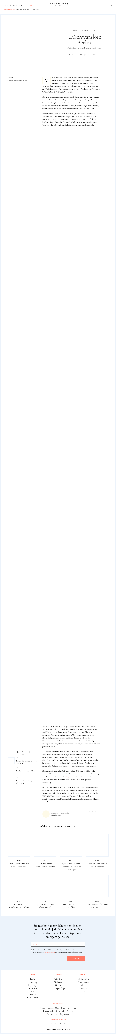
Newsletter (71, 1008)
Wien (32, 991)
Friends (69, 1011)
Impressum (64, 1014)
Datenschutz (52, 1014)
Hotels (58, 985)
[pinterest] (60, 1024)
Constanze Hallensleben (76, 55)
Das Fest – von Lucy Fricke (25, 771)
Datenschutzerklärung (49, 952)
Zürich (33, 994)
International (32, 997)
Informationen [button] (58, 1003)
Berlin (32, 979)
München (33, 988)
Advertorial (84, 60)
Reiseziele (58, 979)
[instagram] (55, 1024)
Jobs (63, 1011)
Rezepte (19, 9)
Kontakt (50, 1008)
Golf (83, 985)
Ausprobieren (70, 777)
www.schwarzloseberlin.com (18, 81)
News (83, 991)
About (42, 1008)
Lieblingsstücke (9, 9)
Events (46, 1011)
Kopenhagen (32, 985)
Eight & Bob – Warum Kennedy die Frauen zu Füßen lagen (71, 866)
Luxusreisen (17, 5)
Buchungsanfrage (58, 988)
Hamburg (33, 982)
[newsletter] (65, 1024)
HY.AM (69, 1029)
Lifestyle (29, 5)
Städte (6, 5)
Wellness (58, 982)
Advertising (55, 1011)
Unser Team (60, 1008)
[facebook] (51, 1024)
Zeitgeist (36, 9)
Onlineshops (27, 9)
